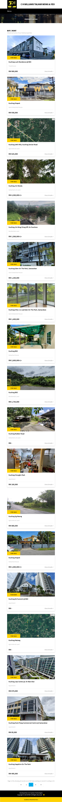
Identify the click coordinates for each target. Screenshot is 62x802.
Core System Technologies (35, 793)
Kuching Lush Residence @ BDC (20, 62)
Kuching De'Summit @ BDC (18, 599)
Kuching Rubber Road (16, 434)
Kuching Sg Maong (15, 516)
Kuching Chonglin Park (17, 475)
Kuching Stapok (14, 103)
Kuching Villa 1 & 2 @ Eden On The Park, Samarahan (27, 310)
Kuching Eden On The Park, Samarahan (23, 269)
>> (41, 785)
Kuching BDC (13, 351)
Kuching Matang (14, 640)
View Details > (49, 71)
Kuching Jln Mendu (15, 186)
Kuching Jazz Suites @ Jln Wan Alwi (21, 682)
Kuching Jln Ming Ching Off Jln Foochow (23, 227)
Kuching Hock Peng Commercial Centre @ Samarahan (28, 723)
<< (21, 785)
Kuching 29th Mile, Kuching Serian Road (23, 145)
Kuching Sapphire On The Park (20, 764)
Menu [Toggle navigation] (9, 11)
